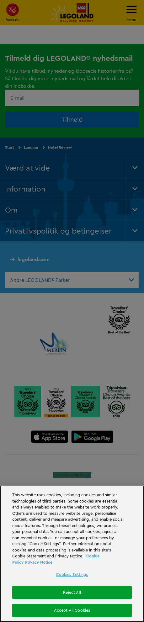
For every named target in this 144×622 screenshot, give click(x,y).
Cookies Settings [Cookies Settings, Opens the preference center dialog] (72, 574)
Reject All (72, 592)
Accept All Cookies (72, 610)
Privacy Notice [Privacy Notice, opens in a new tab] (38, 562)
